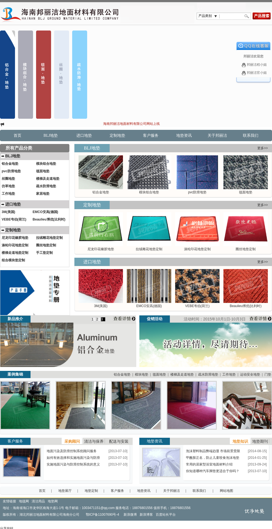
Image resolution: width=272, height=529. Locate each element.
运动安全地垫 (250, 374)
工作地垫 (229, 374)
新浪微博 (131, 515)
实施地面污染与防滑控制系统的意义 (73, 464)
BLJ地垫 (51, 135)
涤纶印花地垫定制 (197, 249)
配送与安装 (119, 441)
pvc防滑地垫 (197, 192)
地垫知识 (240, 441)
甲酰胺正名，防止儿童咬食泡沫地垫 (212, 458)
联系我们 (250, 135)
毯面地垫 (245, 192)
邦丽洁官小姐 (253, 73)
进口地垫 (84, 135)
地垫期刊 (260, 441)
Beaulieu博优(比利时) (246, 306)
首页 (17, 135)
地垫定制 (91, 491)
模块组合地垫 (149, 192)
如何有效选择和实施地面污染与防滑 (73, 458)
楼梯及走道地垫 (182, 374)
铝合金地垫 (100, 192)
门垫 (268, 374)
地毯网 (24, 501)
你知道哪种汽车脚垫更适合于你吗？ (212, 471)
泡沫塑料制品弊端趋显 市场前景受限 (213, 451)
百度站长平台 (166, 515)
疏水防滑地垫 (208, 374)
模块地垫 (141, 374)
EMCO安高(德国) (149, 306)
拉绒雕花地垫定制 (149, 249)
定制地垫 (117, 135)
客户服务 (150, 135)
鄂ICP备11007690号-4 (103, 515)
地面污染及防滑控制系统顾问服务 (72, 451)
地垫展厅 (65, 491)
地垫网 (53, 501)
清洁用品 (38, 501)
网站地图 (226, 491)
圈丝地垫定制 (246, 249)
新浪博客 (147, 515)
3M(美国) (101, 306)
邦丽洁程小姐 (253, 65)
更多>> (262, 148)
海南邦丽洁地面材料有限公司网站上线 (134, 124)
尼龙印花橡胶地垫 (100, 249)
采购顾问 (72, 441)
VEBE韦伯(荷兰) (197, 306)
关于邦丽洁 (217, 135)
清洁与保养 (94, 441)
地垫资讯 (184, 135)
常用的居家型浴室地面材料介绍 (209, 464)
